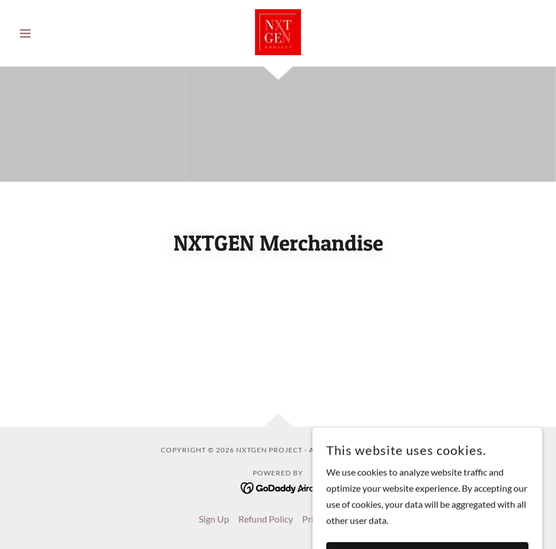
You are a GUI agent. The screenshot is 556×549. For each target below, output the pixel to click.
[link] (278, 32)
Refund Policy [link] (265, 518)
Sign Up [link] (214, 518)
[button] (53, 33)
